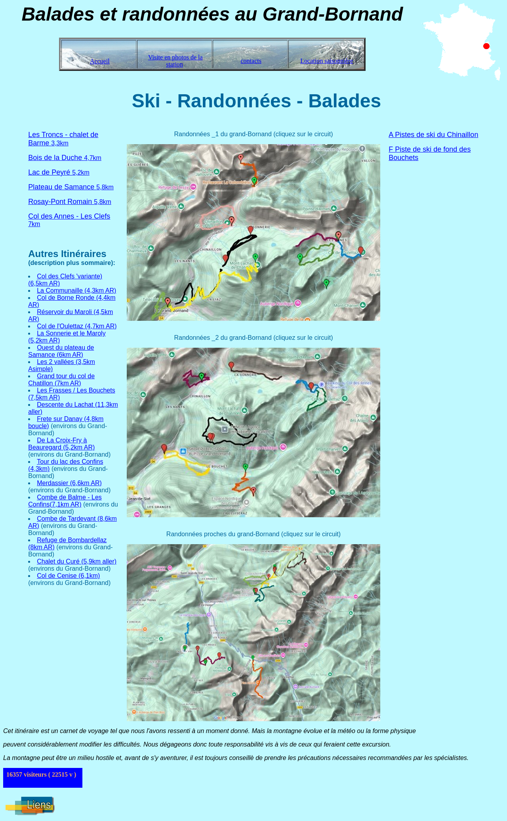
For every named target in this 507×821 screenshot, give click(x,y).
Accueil (100, 61)
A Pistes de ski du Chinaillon (433, 135)
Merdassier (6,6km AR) (69, 483)
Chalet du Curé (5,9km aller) (76, 561)
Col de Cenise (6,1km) (68, 575)
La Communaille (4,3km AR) (76, 290)
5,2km (59, 172)
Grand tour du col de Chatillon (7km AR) (61, 380)
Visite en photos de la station (175, 61)
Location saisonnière (326, 60)
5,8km (71, 187)
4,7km (64, 157)
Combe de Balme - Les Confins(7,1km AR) (65, 501)
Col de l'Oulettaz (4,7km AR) (76, 326)
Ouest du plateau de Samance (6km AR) (61, 351)
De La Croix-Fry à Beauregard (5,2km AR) (61, 444)
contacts (251, 60)
